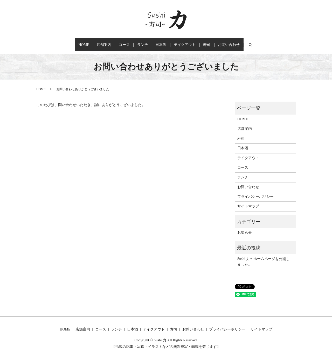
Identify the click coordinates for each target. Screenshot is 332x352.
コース (114, 42)
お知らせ (244, 228)
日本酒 (164, 42)
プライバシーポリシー (255, 191)
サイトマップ (248, 201)
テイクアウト (194, 42)
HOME (62, 42)
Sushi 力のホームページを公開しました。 (263, 256)
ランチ (139, 42)
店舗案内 (88, 42)
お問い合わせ (251, 42)
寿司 (222, 42)
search (275, 42)
